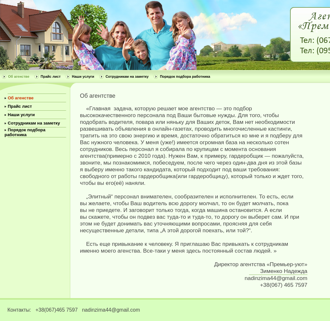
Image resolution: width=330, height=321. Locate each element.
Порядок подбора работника (185, 76)
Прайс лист (51, 76)
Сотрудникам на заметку (127, 76)
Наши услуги (83, 76)
